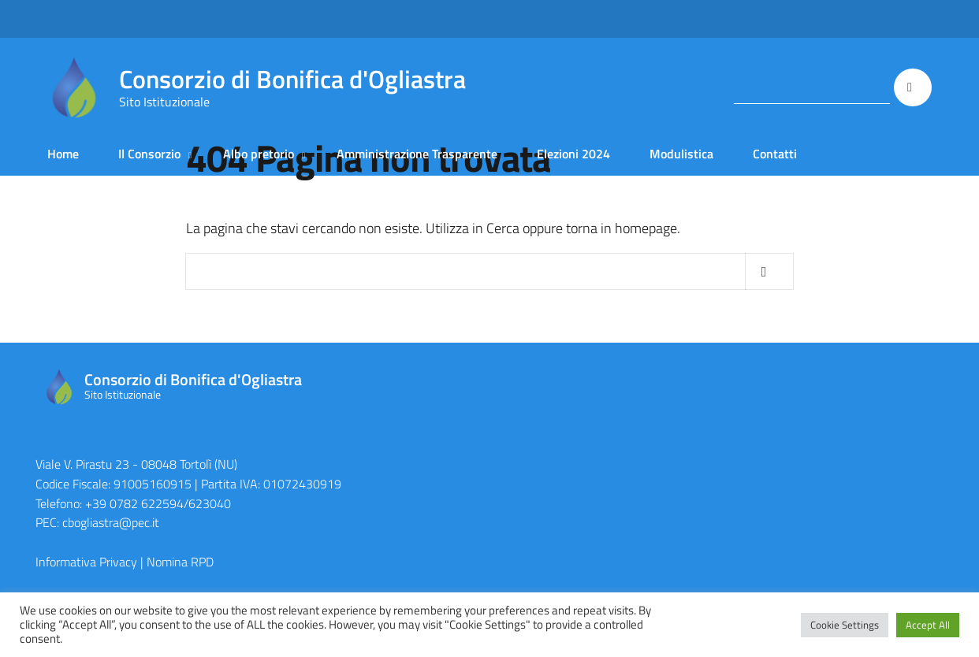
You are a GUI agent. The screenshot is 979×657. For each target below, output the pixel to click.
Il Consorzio (149, 153)
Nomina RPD (180, 561)
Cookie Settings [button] (844, 625)
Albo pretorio (258, 153)
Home (63, 153)
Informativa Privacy (86, 561)
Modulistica (681, 153)
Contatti (775, 153)
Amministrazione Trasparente (417, 153)
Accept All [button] (928, 625)
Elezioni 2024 (573, 153)
